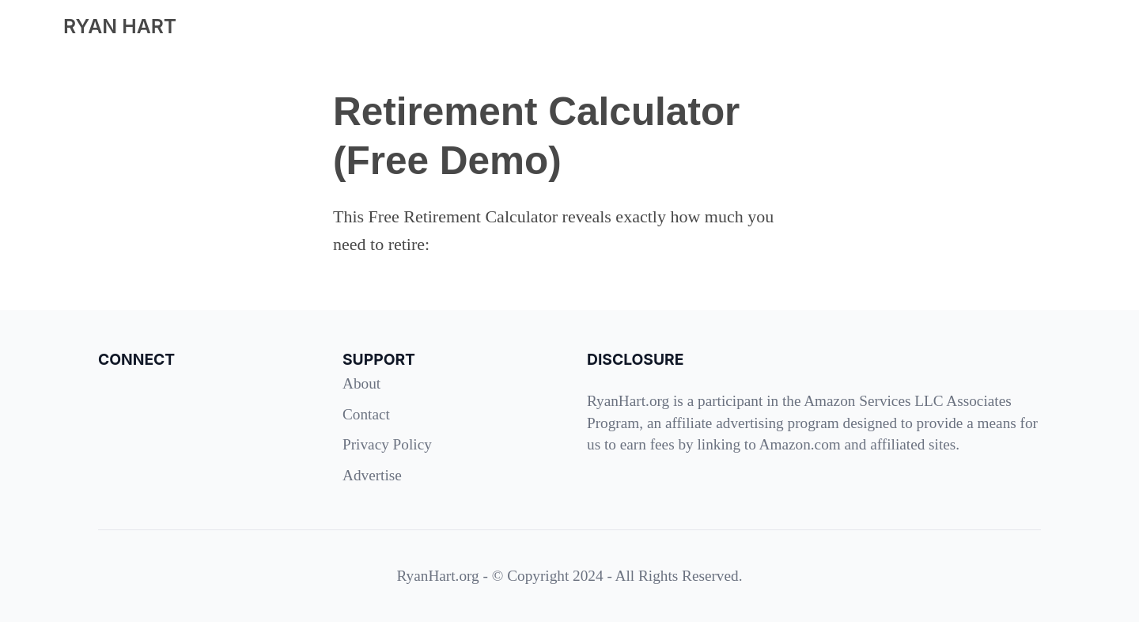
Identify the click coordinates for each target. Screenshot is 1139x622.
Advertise (372, 475)
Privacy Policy (387, 444)
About (361, 383)
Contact (366, 414)
